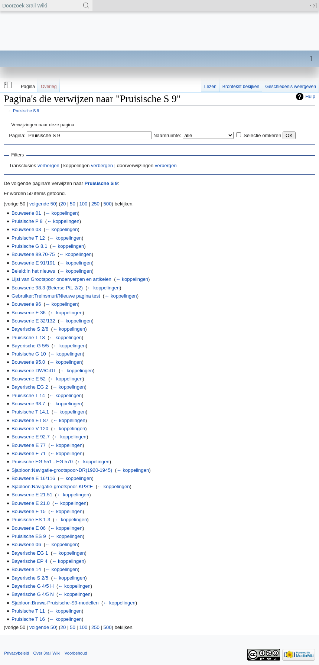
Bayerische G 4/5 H (33, 586)
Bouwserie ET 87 (30, 420)
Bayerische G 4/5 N (33, 594)
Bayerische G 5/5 (30, 345)
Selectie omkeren (262, 135)
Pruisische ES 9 (29, 536)
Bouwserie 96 (26, 304)
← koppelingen (61, 213)
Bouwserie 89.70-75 (33, 254)
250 (95, 204)
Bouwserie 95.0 (28, 362)
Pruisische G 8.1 (29, 246)
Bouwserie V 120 (30, 428)
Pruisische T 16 (28, 619)
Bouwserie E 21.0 (31, 503)
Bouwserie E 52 (29, 379)
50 (72, 204)
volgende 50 (42, 204)
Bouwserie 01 (26, 213)
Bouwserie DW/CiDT (34, 370)
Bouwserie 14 (26, 569)
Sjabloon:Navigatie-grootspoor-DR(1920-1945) (62, 470)
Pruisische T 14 (28, 395)
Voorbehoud (76, 653)
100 (83, 204)
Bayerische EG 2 (30, 387)
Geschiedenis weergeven (290, 86)
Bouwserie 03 (26, 229)
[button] (7, 85)
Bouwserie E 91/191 (33, 263)
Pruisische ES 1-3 (31, 519)
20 (63, 204)
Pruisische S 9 (26, 110)
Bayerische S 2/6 (30, 329)
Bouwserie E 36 (29, 312)
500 (108, 204)
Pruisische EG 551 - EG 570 (42, 461)
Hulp (310, 96)
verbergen (48, 165)
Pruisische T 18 (28, 337)
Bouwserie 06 (26, 544)
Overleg (49, 86)
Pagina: (17, 135)
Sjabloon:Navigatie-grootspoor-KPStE (52, 486)
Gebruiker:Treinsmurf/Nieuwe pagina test (56, 296)
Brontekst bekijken (240, 86)
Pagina (28, 86)
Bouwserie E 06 (29, 528)
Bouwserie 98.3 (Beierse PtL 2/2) (47, 288)
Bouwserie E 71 (29, 453)
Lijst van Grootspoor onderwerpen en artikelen (61, 279)
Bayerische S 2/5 (30, 578)
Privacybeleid (16, 653)
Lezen (210, 86)
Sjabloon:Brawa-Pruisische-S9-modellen (55, 603)
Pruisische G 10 (29, 354)
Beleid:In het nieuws (33, 271)
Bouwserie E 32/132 (33, 321)
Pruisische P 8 (27, 221)
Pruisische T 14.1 (30, 412)
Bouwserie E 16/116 (33, 478)
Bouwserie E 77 (29, 445)
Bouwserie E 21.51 (32, 494)
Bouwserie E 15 (29, 511)
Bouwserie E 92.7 (31, 436)
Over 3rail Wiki (46, 653)
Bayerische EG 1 (30, 553)
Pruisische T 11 (28, 611)
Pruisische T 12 (28, 238)
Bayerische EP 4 (30, 561)
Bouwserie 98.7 (28, 403)
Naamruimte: (167, 135)
